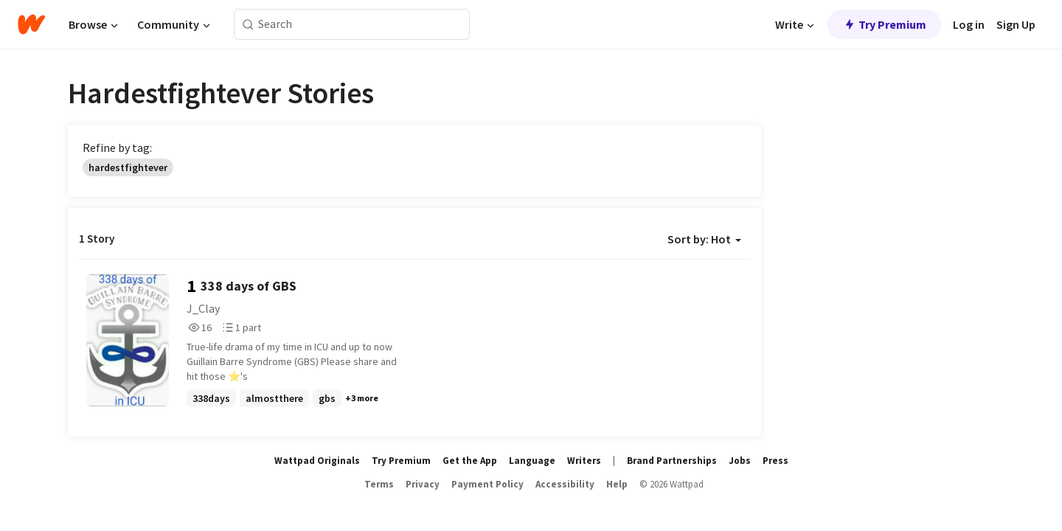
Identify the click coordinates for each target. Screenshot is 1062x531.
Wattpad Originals (317, 460)
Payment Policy (487, 484)
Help (617, 484)
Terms (379, 484)
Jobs (740, 460)
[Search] (248, 24)
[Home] (31, 24)
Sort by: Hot (704, 239)
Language (532, 460)
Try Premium (884, 24)
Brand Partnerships (672, 460)
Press (775, 460)
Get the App (469, 460)
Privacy (423, 484)
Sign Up (1015, 24)
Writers (584, 460)
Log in (969, 24)
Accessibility (564, 484)
